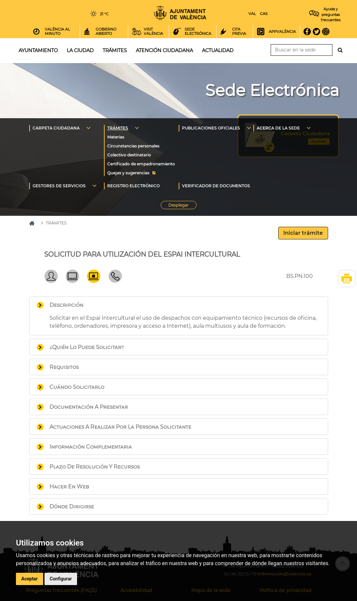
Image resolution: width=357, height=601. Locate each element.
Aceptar (29, 578)
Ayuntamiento (38, 50)
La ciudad (80, 50)
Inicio (180, 13)
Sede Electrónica (272, 90)
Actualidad (217, 50)
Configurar (61, 578)
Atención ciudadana (164, 50)
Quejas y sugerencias (128, 172)
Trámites (115, 50)
